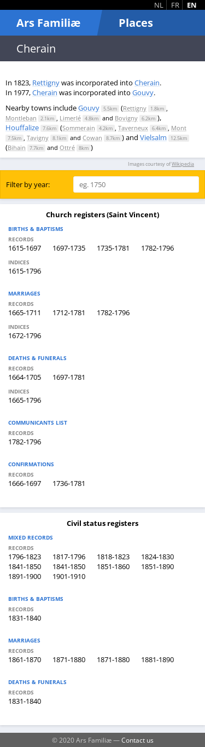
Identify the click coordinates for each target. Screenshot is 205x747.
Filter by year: (28, 184)
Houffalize (22, 127)
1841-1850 (24, 566)
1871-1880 (68, 659)
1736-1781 (68, 483)
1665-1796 (24, 400)
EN (192, 5)
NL (158, 5)
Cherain (147, 83)
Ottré (67, 147)
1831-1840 (24, 618)
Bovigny (126, 118)
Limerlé (70, 118)
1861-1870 (24, 659)
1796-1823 (24, 556)
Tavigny (38, 138)
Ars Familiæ (48, 22)
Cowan (92, 138)
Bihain (17, 147)
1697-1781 (68, 377)
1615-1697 (24, 248)
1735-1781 (113, 248)
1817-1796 (68, 556)
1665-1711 (24, 312)
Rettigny (46, 83)
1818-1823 (113, 556)
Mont (178, 128)
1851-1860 (113, 566)
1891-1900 (24, 576)
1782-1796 (157, 248)
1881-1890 (157, 659)
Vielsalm (153, 137)
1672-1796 (24, 335)
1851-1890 (157, 566)
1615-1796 (24, 271)
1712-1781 (68, 312)
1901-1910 (68, 576)
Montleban (21, 118)
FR (175, 5)
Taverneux (133, 128)
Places (136, 22)
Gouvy (143, 92)
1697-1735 (68, 248)
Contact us (137, 740)
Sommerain (78, 128)
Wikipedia (183, 163)
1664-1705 (24, 377)
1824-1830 (157, 556)
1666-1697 (24, 483)
